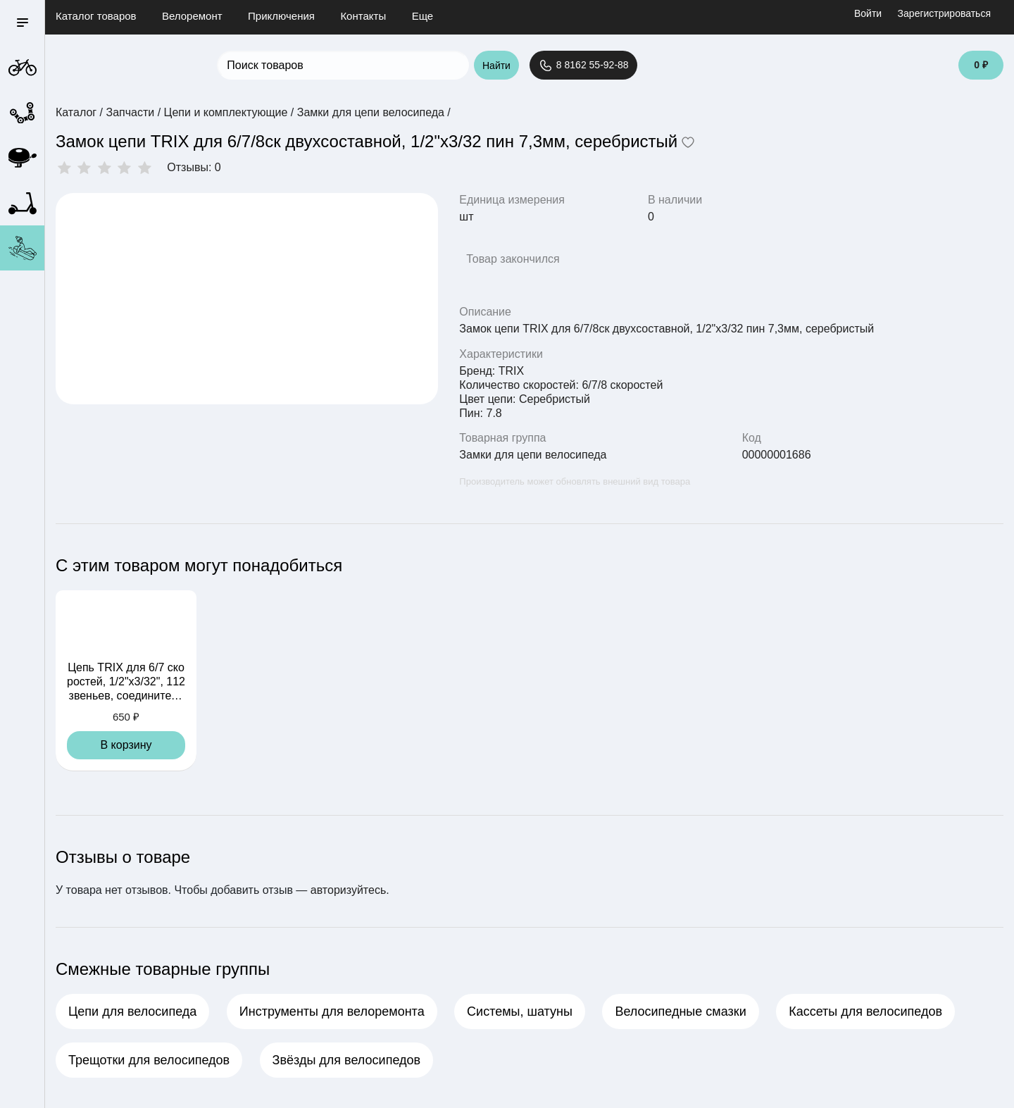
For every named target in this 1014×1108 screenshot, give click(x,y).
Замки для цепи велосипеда (532, 455)
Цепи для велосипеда (132, 1011)
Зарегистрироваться (944, 13)
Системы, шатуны (519, 1011)
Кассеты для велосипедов (865, 1011)
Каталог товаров (96, 16)
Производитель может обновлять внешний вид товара (574, 481)
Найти (496, 65)
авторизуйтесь (348, 890)
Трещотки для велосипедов (149, 1060)
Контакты (363, 16)
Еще (423, 16)
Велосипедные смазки (680, 1011)
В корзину (125, 745)
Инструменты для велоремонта (332, 1011)
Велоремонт (192, 16)
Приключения (281, 16)
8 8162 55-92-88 (583, 65)
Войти (868, 13)
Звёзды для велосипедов (346, 1060)
